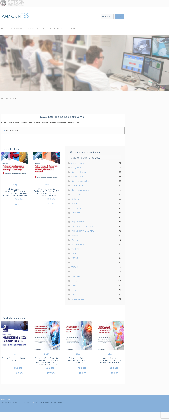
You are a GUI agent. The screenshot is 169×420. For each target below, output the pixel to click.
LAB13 (14, 169)
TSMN (74, 285)
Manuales (75, 213)
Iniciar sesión (107, 16)
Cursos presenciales (80, 181)
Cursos (44, 28)
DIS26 (46, 338)
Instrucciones (32, 28)
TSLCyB (74, 281)
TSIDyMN (75, 276)
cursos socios (77, 185)
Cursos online (77, 176)
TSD (73, 263)
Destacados (76, 195)
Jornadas (75, 204)
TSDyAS (74, 267)
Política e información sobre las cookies (48, 402)
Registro (119, 16)
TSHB (73, 272)
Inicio (4, 28)
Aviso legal (5, 402)
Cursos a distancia (79, 172)
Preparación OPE (78, 222)
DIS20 (78, 338)
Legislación (76, 208)
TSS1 (14, 338)
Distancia (75, 199)
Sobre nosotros (17, 28)
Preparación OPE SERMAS (82, 231)
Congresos (76, 167)
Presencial (76, 235)
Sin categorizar (77, 244)
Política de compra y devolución (21, 402)
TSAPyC (75, 258)
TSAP (73, 253)
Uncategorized (77, 299)
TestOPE (75, 249)
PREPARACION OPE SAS (82, 226)
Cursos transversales (80, 190)
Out (73, 217)
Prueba (74, 240)
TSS (73, 294)
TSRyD (74, 290)
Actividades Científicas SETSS (62, 28)
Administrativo (77, 163)
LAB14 (46, 169)
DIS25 (110, 338)
